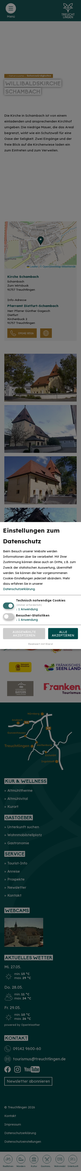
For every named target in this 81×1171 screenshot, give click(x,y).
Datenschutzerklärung (19, 589)
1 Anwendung (27, 609)
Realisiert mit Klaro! (40, 643)
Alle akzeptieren (63, 633)
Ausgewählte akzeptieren (24, 633)
